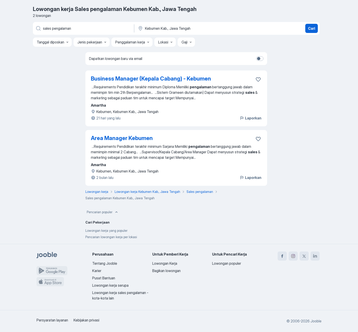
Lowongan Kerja (164, 263)
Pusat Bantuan (103, 278)
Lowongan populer (226, 263)
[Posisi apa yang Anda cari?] (83, 28)
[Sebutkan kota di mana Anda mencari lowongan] (185, 28)
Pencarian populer (103, 212)
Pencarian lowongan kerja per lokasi (111, 237)
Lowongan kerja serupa (110, 285)
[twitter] (304, 256)
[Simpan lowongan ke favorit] (258, 79)
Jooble (316, 321)
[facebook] (282, 256)
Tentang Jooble (104, 263)
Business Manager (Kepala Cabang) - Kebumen (151, 78)
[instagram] (293, 256)
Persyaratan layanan (52, 320)
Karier (96, 270)
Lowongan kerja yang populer (106, 230)
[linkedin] (315, 256)
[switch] (259, 58)
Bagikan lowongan (166, 270)
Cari (311, 28)
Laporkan (250, 118)
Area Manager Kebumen (122, 138)
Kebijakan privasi (86, 320)
